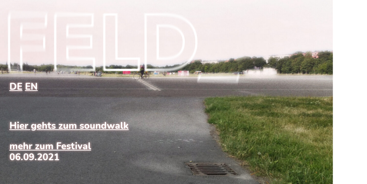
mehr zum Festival (50, 146)
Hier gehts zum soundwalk (69, 125)
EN (31, 86)
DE (15, 86)
